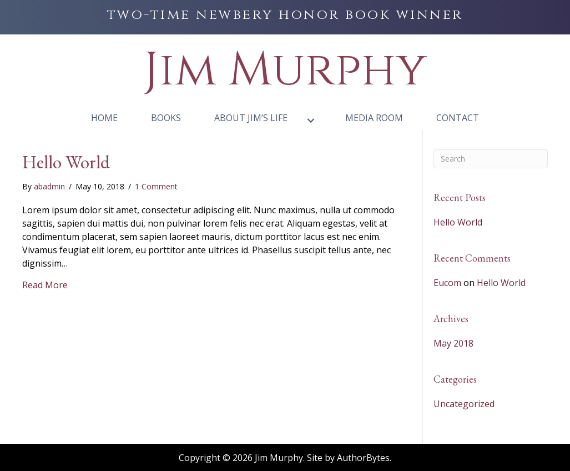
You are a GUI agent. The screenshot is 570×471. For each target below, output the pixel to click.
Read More (45, 285)
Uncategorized (464, 404)
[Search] (490, 158)
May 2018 (453, 343)
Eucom (447, 283)
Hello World (66, 162)
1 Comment (156, 186)
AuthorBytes (363, 458)
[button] (311, 120)
